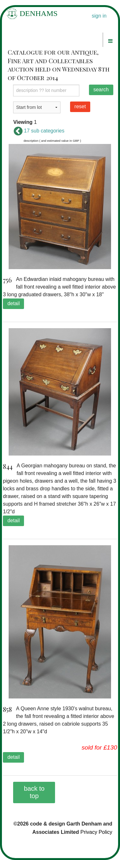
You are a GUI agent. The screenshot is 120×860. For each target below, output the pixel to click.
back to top (34, 792)
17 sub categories (38, 130)
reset (80, 106)
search (101, 89)
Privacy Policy (96, 832)
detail (13, 303)
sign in (99, 16)
